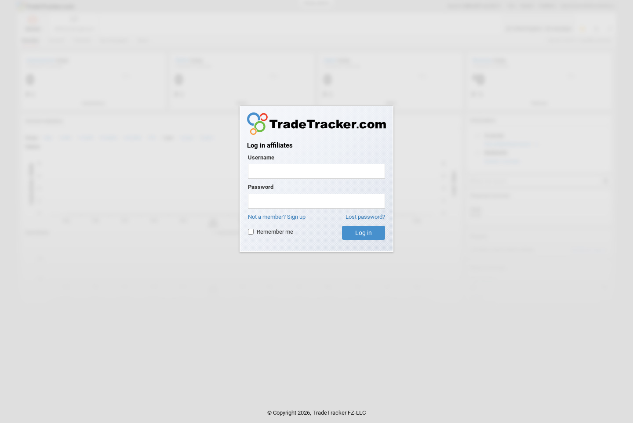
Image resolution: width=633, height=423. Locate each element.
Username (261, 157)
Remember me (270, 231)
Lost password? (365, 216)
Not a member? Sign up (277, 216)
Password (260, 187)
